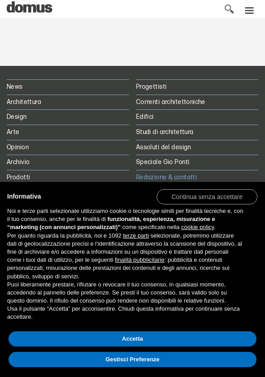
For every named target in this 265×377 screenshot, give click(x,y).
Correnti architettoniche (170, 102)
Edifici (145, 117)
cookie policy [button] (197, 227)
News (15, 87)
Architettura (24, 102)
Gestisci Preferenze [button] (133, 359)
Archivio (18, 162)
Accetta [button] (132, 338)
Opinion (18, 147)
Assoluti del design (163, 147)
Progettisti (151, 87)
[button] (207, 196)
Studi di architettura (165, 132)
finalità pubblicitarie (140, 259)
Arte (13, 132)
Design (17, 117)
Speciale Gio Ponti (163, 162)
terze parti (136, 235)
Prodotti (18, 177)
